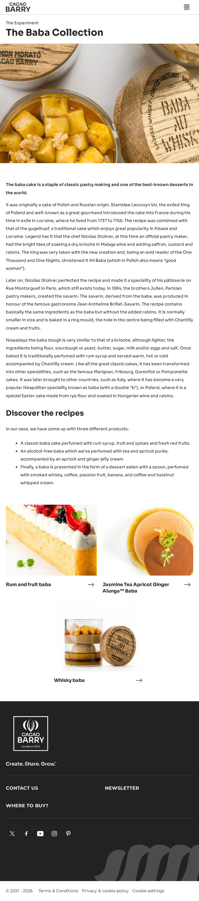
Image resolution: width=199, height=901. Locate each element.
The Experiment (22, 22)
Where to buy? (27, 805)
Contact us (22, 788)
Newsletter (122, 788)
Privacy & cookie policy (105, 890)
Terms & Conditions (58, 890)
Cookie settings (148, 890)
